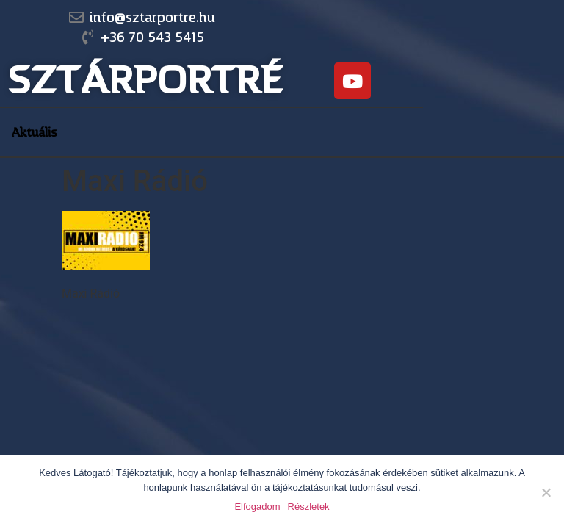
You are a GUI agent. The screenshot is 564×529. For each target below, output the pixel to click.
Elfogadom (257, 506)
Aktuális (34, 132)
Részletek (309, 506)
